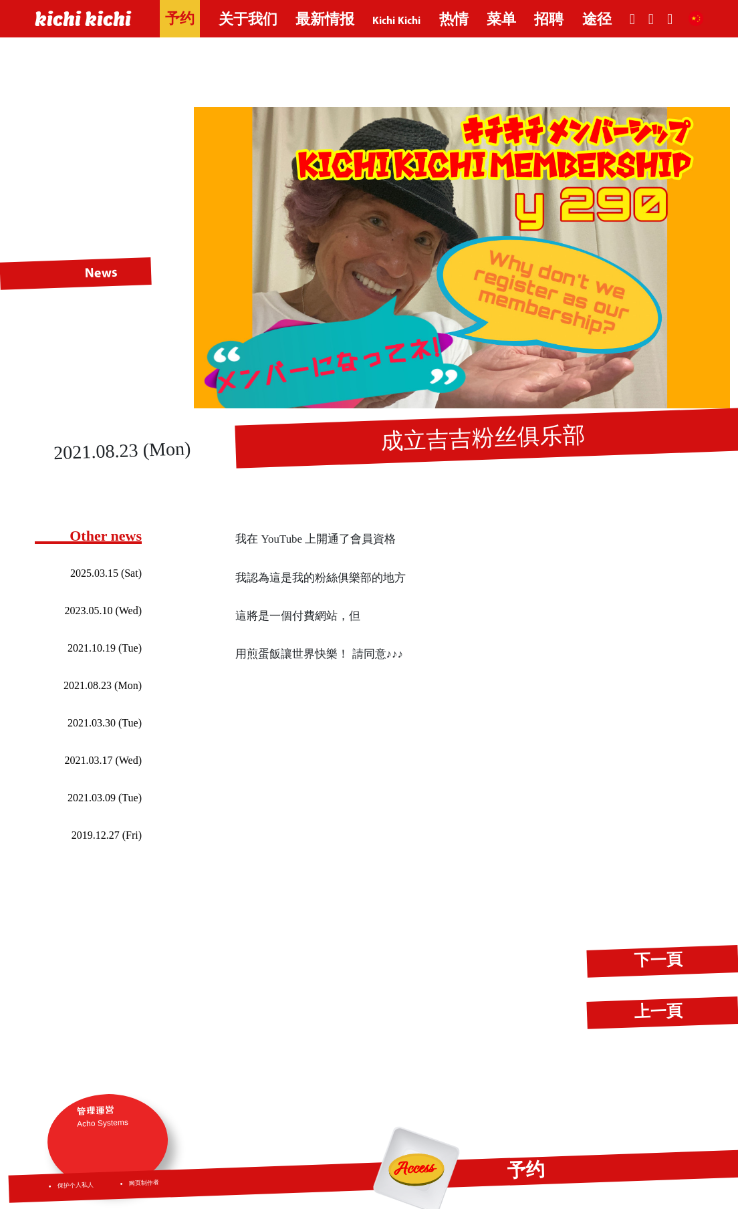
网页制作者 (144, 1183)
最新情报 (324, 20)
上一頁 (658, 1012)
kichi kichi (83, 18)
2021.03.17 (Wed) (103, 760)
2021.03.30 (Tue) (105, 722)
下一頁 (658, 961)
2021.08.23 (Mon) (103, 685)
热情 (454, 20)
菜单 (501, 20)
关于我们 (248, 20)
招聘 (549, 20)
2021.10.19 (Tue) (105, 648)
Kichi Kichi (396, 20)
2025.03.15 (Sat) (106, 573)
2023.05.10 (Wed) (103, 610)
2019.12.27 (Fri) (107, 835)
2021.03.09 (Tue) (105, 797)
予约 (180, 20)
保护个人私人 (75, 1186)
